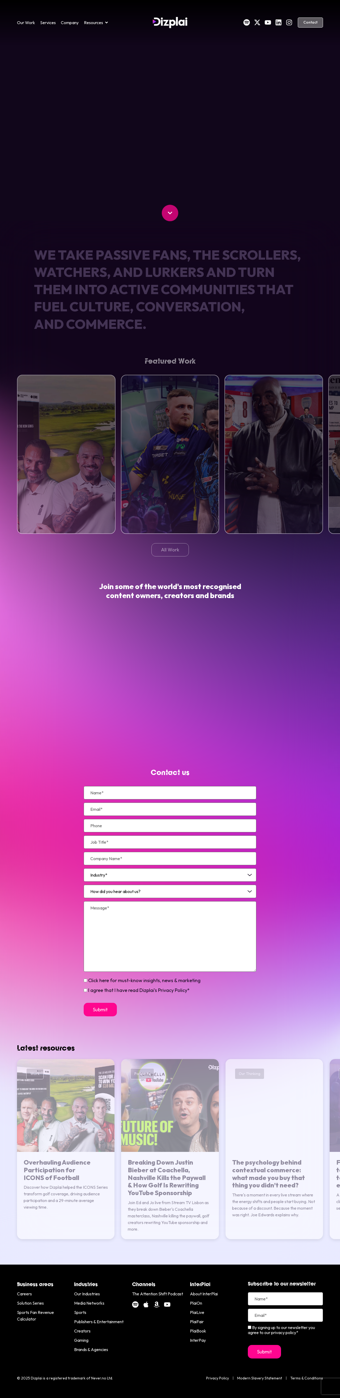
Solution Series (30, 1303)
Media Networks (89, 1303)
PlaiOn (196, 1303)
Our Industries (87, 1293)
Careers (24, 1293)
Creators (82, 1331)
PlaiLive (197, 1312)
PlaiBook (198, 1331)
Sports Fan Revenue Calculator (35, 1316)
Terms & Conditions (306, 1378)
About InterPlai (204, 1293)
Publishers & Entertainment (99, 1321)
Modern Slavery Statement (259, 1378)
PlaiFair (197, 1321)
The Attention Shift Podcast (157, 1293)
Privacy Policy (217, 1378)
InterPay (198, 1340)
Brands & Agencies (91, 1349)
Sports (80, 1312)
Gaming (81, 1340)
